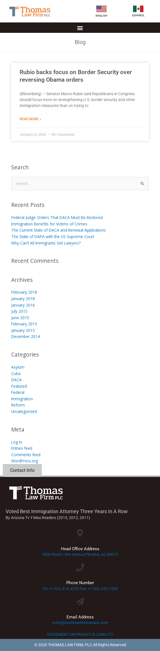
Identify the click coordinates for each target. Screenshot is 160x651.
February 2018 (24, 292)
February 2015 (24, 323)
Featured (19, 386)
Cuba (15, 373)
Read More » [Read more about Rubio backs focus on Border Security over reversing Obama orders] (30, 119)
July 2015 (19, 311)
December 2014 (25, 336)
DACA (16, 379)
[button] (80, 27)
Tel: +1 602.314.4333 (60, 588)
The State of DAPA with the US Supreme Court (52, 236)
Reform (18, 405)
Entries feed (21, 448)
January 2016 (23, 305)
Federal (17, 392)
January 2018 (23, 298)
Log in (16, 442)
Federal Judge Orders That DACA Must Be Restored (57, 217)
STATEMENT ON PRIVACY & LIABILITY (80, 634)
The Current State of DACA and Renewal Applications (58, 230)
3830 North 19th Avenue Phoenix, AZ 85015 (80, 554)
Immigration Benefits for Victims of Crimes (49, 224)
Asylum (17, 367)
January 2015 (23, 330)
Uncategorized (24, 411)
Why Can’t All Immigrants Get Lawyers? (46, 243)
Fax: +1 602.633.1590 (99, 588)
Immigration (22, 398)
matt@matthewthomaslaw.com (80, 622)
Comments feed (25, 454)
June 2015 (20, 317)
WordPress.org (24, 460)
